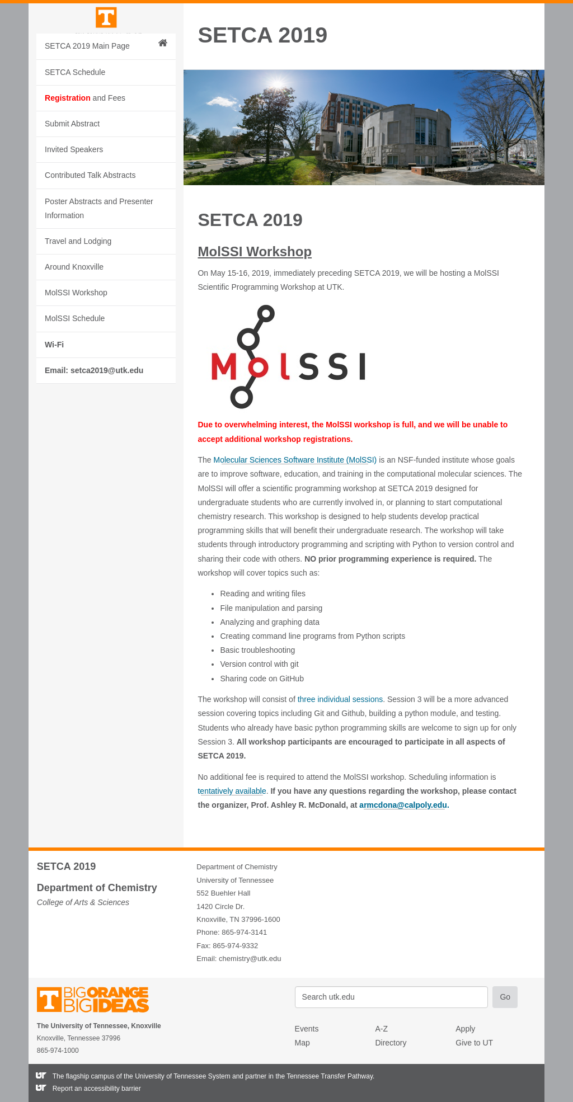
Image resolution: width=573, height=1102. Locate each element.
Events (307, 1028)
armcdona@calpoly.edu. (404, 804)
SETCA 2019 (262, 35)
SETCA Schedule (75, 139)
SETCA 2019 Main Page (106, 112)
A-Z (381, 1028)
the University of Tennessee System (177, 1076)
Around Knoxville (74, 334)
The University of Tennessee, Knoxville (106, 52)
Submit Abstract (72, 191)
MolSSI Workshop (76, 360)
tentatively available (232, 791)
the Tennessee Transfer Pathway (324, 1076)
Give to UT (474, 1042)
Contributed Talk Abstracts (90, 242)
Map (302, 1042)
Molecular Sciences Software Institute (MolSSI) (295, 459)
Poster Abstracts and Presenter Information (99, 275)
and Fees (85, 165)
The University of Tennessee (100, 1001)
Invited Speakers (74, 217)
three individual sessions (340, 699)
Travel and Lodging (78, 308)
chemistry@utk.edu (250, 958)
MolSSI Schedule (75, 386)
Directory (390, 1042)
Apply (465, 1028)
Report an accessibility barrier (97, 1088)
